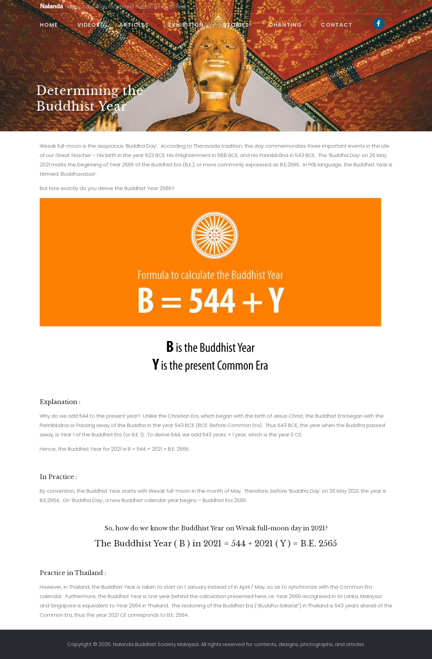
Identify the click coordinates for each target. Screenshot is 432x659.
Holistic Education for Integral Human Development (113, 6)
